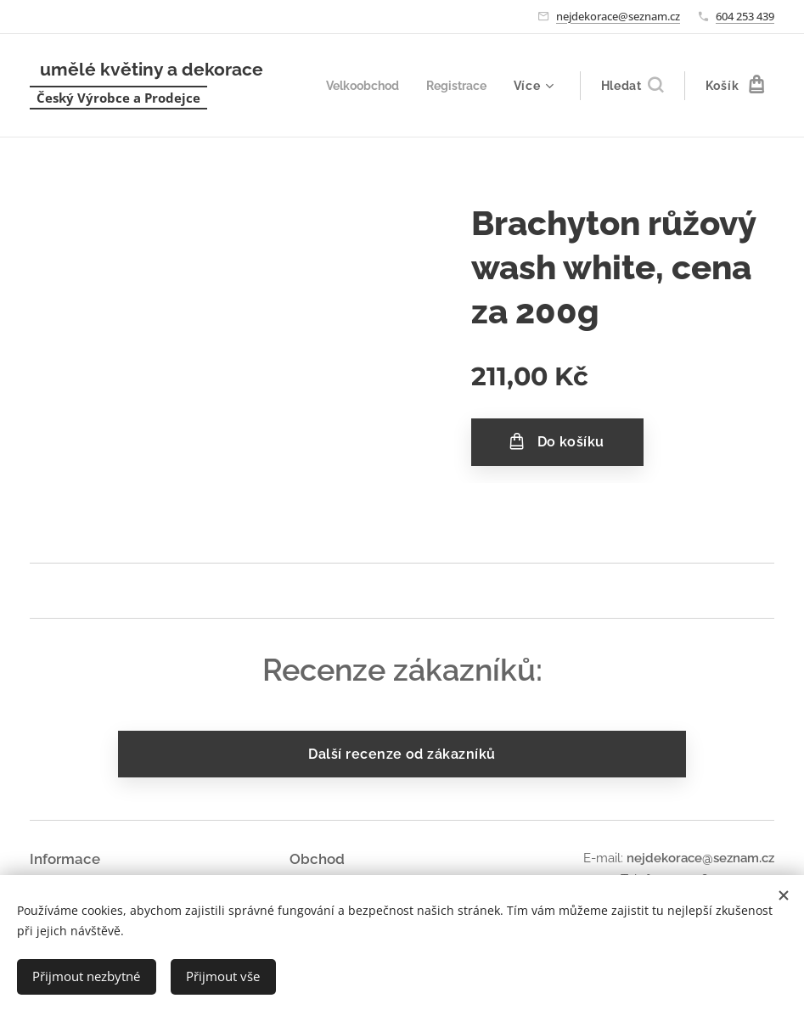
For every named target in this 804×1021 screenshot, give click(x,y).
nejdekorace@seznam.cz (618, 16)
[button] (632, 86)
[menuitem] (358, 86)
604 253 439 (745, 16)
